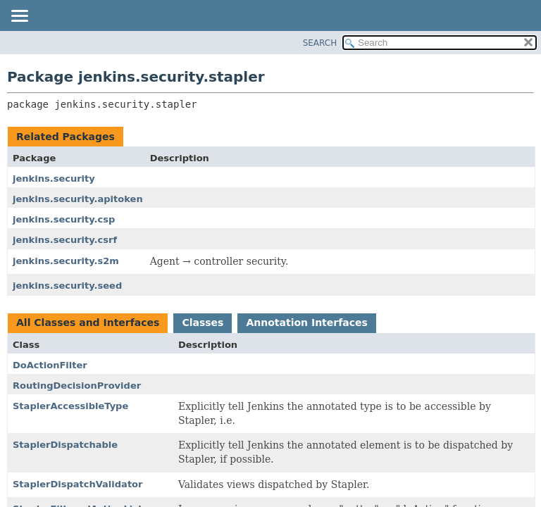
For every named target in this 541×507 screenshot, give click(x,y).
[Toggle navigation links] (19, 17)
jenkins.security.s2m (66, 261)
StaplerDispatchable (65, 444)
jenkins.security (54, 178)
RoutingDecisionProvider (77, 385)
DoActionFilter (50, 365)
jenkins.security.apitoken (78, 199)
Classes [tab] (202, 322)
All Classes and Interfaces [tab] (87, 322)
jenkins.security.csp (64, 219)
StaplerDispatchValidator (77, 484)
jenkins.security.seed (67, 285)
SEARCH (320, 43)
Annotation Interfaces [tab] (306, 322)
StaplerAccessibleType (70, 406)
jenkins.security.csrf (65, 239)
